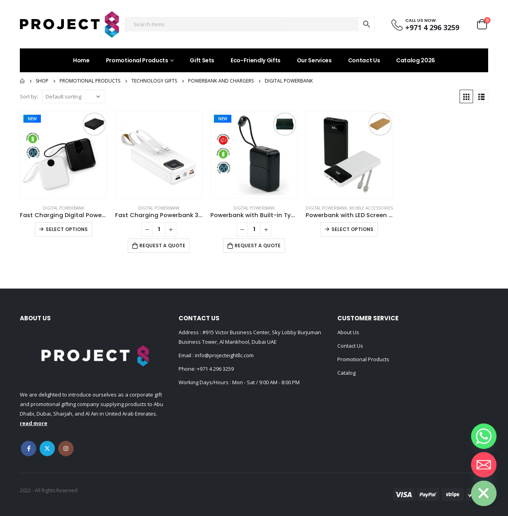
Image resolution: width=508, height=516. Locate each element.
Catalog (346, 372)
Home (81, 60)
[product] (63, 155)
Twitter (47, 448)
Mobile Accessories (371, 208)
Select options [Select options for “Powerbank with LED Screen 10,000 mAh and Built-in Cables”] (352, 229)
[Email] (483, 464)
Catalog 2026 (415, 60)
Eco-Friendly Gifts (256, 60)
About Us (348, 332)
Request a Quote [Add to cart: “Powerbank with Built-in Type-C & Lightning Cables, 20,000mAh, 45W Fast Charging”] (258, 245)
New (32, 118)
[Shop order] (74, 96)
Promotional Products (137, 60)
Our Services (314, 60)
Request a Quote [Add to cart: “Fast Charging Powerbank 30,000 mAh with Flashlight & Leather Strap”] (162, 245)
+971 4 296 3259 (215, 368)
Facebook (29, 448)
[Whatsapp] (483, 436)
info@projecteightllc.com (224, 355)
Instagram (66, 448)
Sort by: (29, 96)
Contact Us (364, 60)
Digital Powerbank (63, 208)
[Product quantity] (158, 229)
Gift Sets (202, 60)
